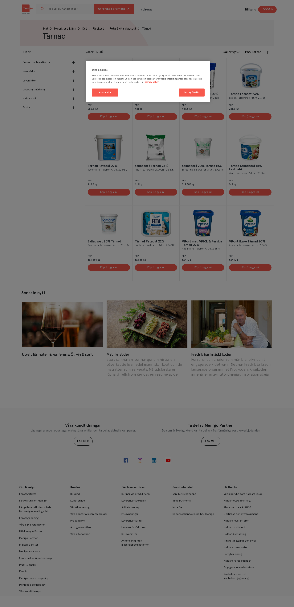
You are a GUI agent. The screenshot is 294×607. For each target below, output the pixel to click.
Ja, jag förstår (192, 92)
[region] (148, 81)
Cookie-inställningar (169, 79)
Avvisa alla (105, 92)
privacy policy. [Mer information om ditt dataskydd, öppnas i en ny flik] (152, 82)
